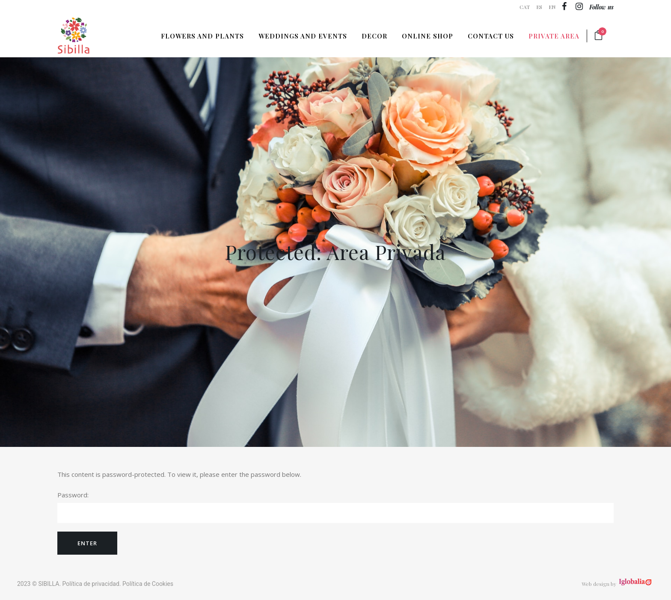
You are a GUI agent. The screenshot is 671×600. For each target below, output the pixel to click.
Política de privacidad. (91, 583)
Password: (335, 507)
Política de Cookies (147, 583)
